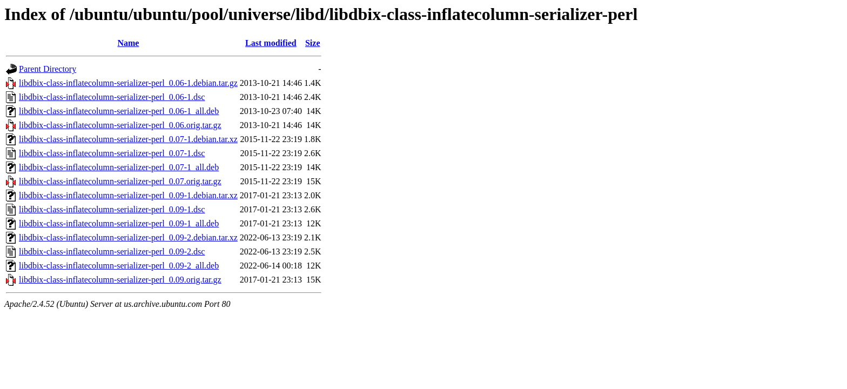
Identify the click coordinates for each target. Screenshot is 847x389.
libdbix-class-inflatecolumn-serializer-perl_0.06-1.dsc (112, 97)
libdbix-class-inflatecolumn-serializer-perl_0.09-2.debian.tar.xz (128, 237)
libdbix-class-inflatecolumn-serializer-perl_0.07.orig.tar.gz (120, 181)
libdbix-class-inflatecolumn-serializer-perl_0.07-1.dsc (112, 153)
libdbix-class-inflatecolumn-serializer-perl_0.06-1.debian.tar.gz (128, 83)
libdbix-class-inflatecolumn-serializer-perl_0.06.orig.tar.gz (120, 125)
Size (312, 43)
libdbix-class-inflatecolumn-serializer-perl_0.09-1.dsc (112, 209)
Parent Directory (47, 68)
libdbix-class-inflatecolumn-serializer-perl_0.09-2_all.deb (119, 265)
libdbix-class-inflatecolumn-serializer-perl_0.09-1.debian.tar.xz (128, 195)
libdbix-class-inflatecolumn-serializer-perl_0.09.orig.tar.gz (120, 279)
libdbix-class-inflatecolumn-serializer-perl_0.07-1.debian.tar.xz (128, 139)
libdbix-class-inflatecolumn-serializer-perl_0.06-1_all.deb (119, 111)
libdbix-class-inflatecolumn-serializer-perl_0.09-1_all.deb (119, 223)
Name (128, 43)
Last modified (271, 43)
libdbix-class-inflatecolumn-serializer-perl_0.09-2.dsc (112, 251)
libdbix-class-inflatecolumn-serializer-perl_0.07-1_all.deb (119, 167)
